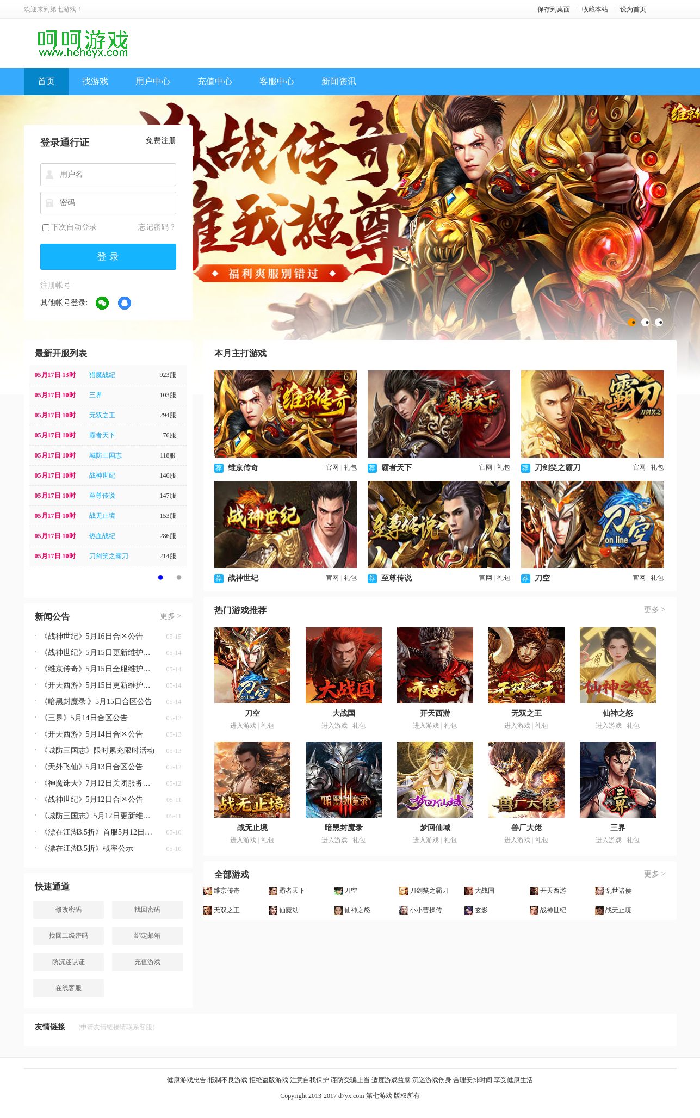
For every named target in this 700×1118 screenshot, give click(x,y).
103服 (168, 395)
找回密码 (147, 909)
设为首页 (633, 9)
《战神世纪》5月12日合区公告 (91, 799)
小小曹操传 (426, 910)
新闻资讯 (338, 81)
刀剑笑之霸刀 (108, 556)
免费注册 (161, 141)
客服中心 (276, 81)
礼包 (350, 467)
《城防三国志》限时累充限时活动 (97, 750)
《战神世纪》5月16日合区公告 (91, 636)
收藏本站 (595, 9)
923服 (168, 375)
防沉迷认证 (68, 962)
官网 (332, 467)
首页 (46, 81)
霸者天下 (102, 435)
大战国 (343, 713)
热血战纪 (102, 536)
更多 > (170, 616)
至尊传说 (102, 495)
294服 (168, 415)
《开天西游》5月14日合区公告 (91, 734)
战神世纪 (102, 475)
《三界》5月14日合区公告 (84, 718)
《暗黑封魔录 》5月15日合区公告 (96, 701)
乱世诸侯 (618, 890)
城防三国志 (105, 455)
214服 (168, 556)
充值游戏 (147, 962)
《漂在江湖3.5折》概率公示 (87, 848)
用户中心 (152, 81)
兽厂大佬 (526, 828)
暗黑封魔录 (344, 828)
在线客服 (68, 988)
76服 (169, 435)
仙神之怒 (618, 713)
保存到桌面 (553, 9)
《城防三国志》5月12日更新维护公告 (97, 816)
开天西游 (435, 713)
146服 (168, 475)
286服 (168, 536)
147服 (168, 495)
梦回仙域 (435, 828)
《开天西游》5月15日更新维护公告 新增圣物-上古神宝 (97, 685)
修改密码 (68, 909)
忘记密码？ (157, 227)
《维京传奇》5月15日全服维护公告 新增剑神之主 (97, 669)
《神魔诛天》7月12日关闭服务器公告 (97, 783)
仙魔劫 (289, 910)
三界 (95, 395)
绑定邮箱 (147, 936)
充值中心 (214, 81)
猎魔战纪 (102, 375)
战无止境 (102, 516)
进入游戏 (243, 726)
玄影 (481, 910)
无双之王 (102, 415)
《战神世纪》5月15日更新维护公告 (97, 652)
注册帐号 (55, 285)
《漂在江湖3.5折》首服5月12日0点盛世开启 (97, 832)
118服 (168, 455)
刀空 (542, 578)
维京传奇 (243, 468)
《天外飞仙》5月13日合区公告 (91, 767)
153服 (168, 516)
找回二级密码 (68, 936)
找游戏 (95, 81)
